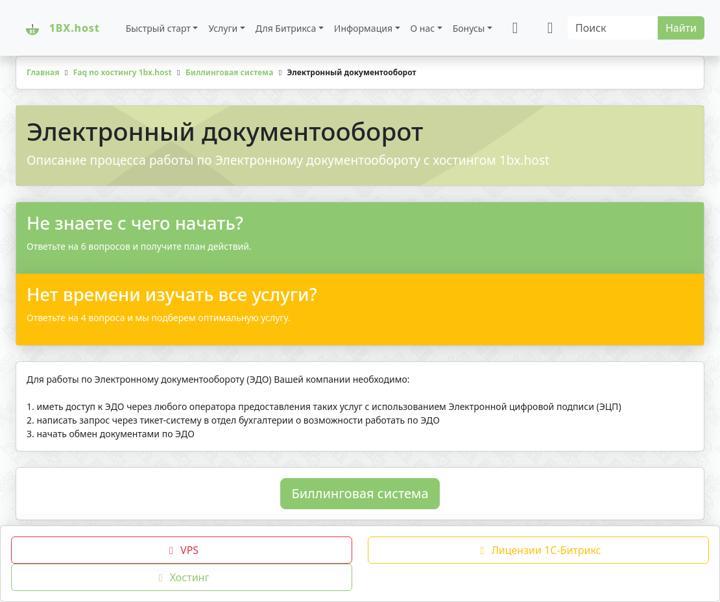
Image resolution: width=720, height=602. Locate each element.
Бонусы (469, 28)
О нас (423, 28)
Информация (363, 28)
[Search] (613, 28)
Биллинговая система (359, 493)
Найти (681, 28)
